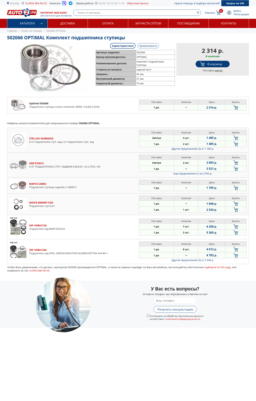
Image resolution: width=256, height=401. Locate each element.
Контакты (228, 23)
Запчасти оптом (148, 23)
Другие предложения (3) (193, 148)
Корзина (210, 12)
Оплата (107, 23)
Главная (12, 30)
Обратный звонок (138, 3)
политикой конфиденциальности (183, 319)
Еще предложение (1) (192, 173)
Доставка (67, 23)
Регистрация (241, 14)
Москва (14, 3)
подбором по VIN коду (217, 267)
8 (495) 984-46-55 (36, 3)
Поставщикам (188, 23)
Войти (237, 11)
